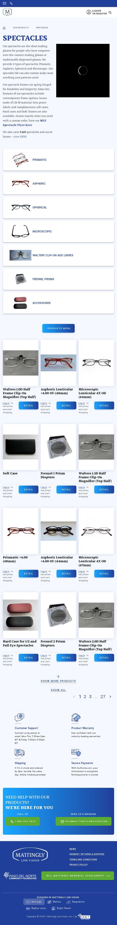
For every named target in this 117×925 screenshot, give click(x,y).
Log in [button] (6, 403)
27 (103, 696)
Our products (21, 27)
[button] (98, 12)
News (72, 849)
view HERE (20, 136)
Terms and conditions (83, 859)
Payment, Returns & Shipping (86, 854)
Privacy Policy (78, 864)
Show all (58, 690)
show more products (58, 681)
